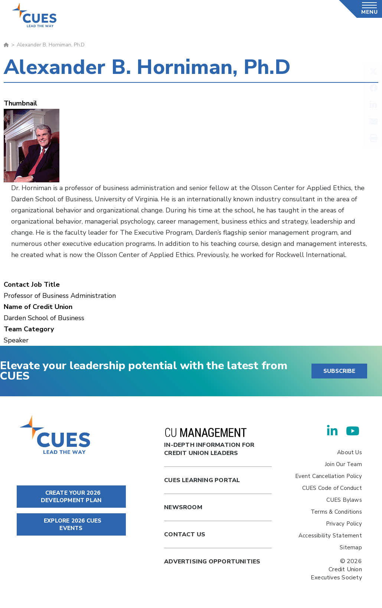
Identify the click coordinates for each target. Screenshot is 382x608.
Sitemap (351, 547)
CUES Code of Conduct (332, 488)
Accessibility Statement (330, 535)
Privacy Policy (344, 523)
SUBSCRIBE (339, 371)
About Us (349, 452)
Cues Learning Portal (202, 480)
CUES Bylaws (344, 500)
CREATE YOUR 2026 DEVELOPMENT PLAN (71, 496)
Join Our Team (343, 464)
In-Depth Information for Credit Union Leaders (209, 442)
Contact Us (184, 534)
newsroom (183, 507)
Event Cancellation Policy (328, 476)
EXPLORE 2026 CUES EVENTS (71, 524)
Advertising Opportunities (212, 561)
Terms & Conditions (336, 512)
